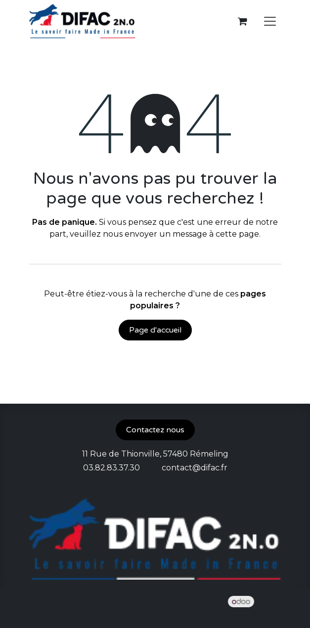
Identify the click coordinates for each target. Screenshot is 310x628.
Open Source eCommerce (229, 613)
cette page (237, 234)
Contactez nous (155, 430)
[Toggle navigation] (270, 21)
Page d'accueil (155, 330)
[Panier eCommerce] (243, 21)
